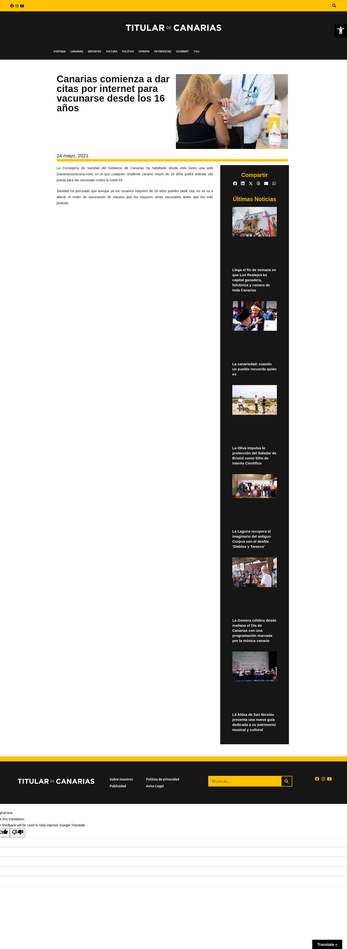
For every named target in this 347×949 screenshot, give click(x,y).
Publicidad (118, 786)
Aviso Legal (155, 786)
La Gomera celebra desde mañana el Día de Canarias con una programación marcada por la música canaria (254, 630)
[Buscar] (286, 781)
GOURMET (182, 51)
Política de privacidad (162, 779)
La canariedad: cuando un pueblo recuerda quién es (254, 369)
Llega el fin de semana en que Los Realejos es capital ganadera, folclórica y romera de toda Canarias (254, 280)
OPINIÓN (144, 51)
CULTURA (111, 51)
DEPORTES (94, 51)
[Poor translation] (17, 832)
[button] (340, 30)
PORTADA (60, 51)
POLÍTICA (128, 51)
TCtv (197, 51)
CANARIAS (76, 51)
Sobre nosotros (121, 779)
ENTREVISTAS (162, 51)
